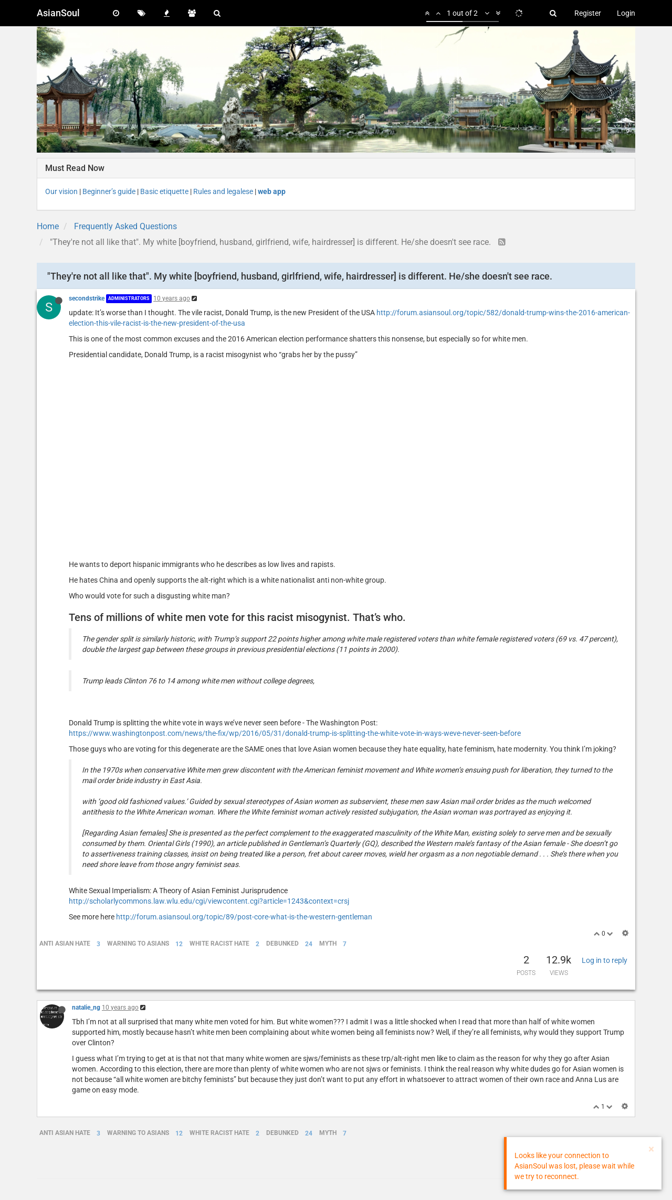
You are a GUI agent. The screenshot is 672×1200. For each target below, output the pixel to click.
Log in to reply (604, 960)
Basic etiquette (164, 191)
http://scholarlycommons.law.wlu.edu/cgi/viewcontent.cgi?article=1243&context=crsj (209, 901)
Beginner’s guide (108, 191)
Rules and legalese (223, 191)
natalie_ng (86, 1007)
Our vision (61, 191)
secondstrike (86, 298)
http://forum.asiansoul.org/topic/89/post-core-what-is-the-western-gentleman (244, 917)
